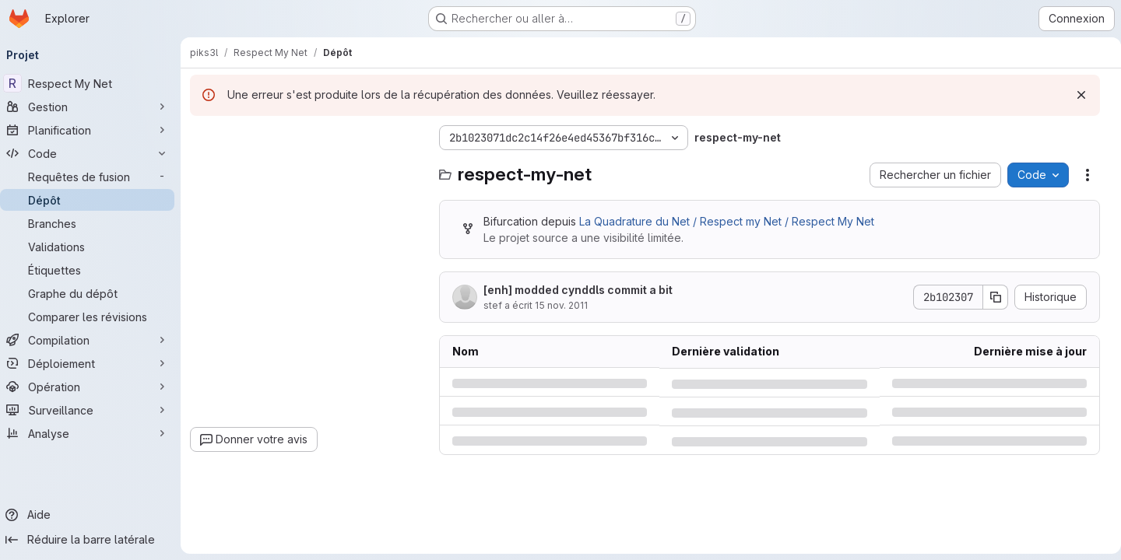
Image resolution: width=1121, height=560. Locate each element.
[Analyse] (93, 433)
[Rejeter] (1075, 95)
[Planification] (93, 130)
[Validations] (93, 246)
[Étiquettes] (93, 270)
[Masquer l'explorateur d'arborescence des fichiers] (208, 137)
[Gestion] (93, 106)
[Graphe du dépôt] (93, 293)
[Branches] (93, 223)
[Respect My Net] (93, 83)
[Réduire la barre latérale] (93, 540)
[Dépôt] (93, 200)
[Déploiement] (93, 363)
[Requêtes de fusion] (93, 176)
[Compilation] (93, 340)
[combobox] (313, 168)
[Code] (93, 153)
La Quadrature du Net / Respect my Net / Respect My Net (732, 221)
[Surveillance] (93, 410)
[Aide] (93, 515)
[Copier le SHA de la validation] (989, 297)
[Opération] (93, 386)
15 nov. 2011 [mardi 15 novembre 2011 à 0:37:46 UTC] (567, 305)
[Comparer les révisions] (93, 316)
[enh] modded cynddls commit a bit (584, 289)
